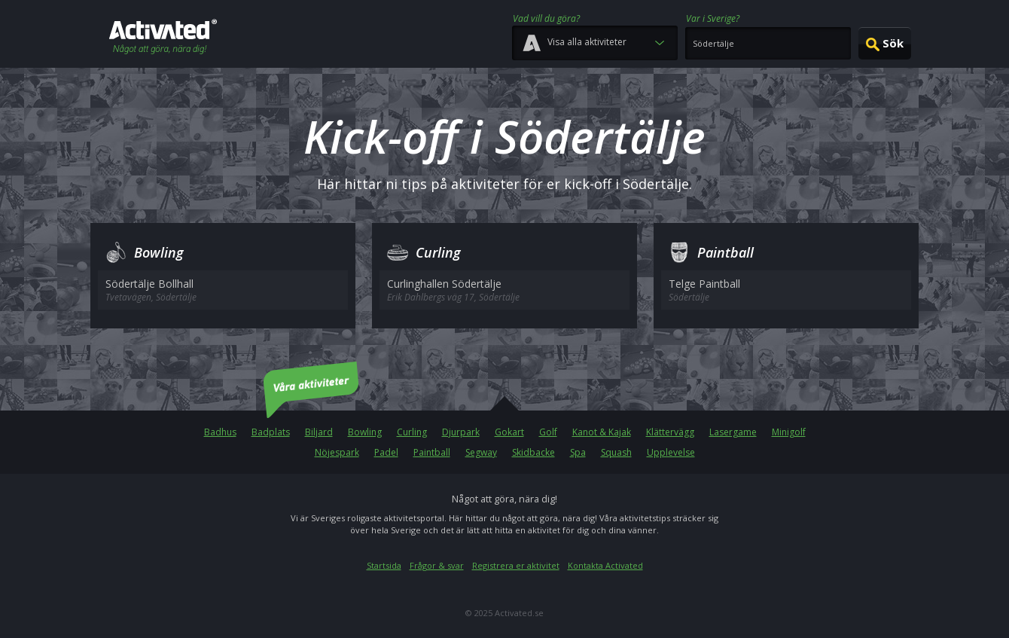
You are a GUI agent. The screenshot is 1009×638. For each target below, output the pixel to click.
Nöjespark (337, 452)
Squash (616, 452)
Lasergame (733, 432)
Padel (386, 452)
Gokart (509, 432)
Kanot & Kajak (601, 432)
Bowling (365, 432)
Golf (548, 432)
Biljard (319, 432)
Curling (412, 432)
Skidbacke (533, 452)
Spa (578, 452)
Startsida (384, 565)
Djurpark (461, 432)
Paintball (431, 452)
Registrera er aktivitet (515, 565)
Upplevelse (671, 452)
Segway (481, 452)
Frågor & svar (437, 565)
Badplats (270, 432)
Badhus (220, 432)
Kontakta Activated (605, 565)
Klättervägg (670, 432)
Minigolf (789, 432)
